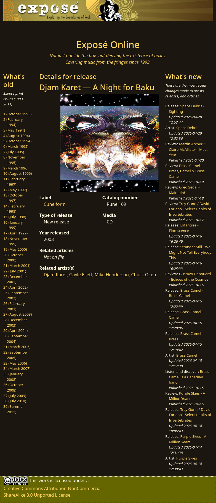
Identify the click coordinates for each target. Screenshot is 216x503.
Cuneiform (55, 204)
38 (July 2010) (14, 400)
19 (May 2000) (15, 249)
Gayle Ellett (80, 275)
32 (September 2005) (15, 355)
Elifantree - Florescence (184, 228)
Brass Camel (186, 355)
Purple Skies (186, 458)
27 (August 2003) (17, 314)
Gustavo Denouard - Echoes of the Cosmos (190, 276)
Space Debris (187, 127)
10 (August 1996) (17, 173)
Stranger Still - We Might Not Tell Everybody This (190, 252)
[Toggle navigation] (23, 28)
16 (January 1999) (13, 225)
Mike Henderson (112, 275)
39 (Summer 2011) (13, 409)
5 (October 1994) (17, 140)
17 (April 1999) (15, 233)
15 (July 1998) (14, 216)
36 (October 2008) (13, 387)
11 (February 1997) (14, 181)
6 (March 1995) (15, 146)
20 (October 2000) (13, 257)
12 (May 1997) (15, 189)
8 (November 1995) (14, 160)
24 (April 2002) (15, 287)
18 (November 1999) (15, 241)
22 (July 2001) (14, 271)
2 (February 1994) (13, 122)
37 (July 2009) (14, 395)
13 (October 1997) (13, 198)
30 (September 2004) (15, 338)
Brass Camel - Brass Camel (186, 293)
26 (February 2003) (14, 306)
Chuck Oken (143, 275)
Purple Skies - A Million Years (187, 396)
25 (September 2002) (15, 295)
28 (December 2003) (15, 322)
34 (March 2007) (16, 368)
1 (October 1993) (17, 113)
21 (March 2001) (16, 265)
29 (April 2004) (15, 330)
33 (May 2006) (15, 363)
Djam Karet (55, 275)
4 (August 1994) (16, 135)
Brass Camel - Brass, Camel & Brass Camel (186, 171)
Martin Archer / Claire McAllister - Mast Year (188, 149)
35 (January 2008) (13, 376)
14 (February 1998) (14, 209)
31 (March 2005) (16, 346)
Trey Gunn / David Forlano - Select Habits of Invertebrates (190, 209)
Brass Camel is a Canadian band (189, 377)
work (44, 480)
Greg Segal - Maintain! (184, 190)
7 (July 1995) (13, 151)
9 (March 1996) (15, 168)
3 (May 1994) (14, 130)
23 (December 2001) (15, 279)
